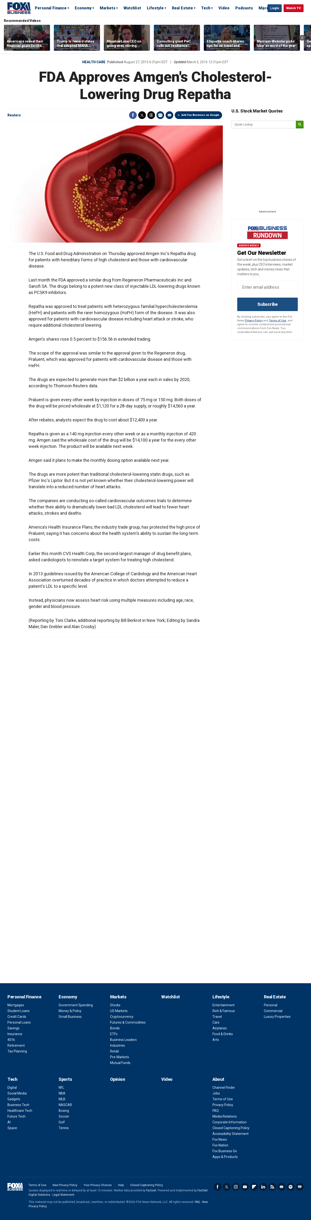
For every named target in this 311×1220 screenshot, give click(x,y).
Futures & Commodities (128, 1022)
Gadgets (13, 1099)
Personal (270, 1005)
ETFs (114, 1034)
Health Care (94, 62)
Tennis (64, 1128)
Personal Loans (19, 1022)
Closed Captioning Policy (230, 1128)
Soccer (64, 1116)
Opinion (117, 1079)
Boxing (64, 1111)
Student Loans (18, 1011)
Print (160, 115)
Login (274, 8)
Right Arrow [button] (302, 38)
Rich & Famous (223, 1011)
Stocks (115, 1005)
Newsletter (281, 1187)
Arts (215, 1040)
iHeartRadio (300, 1187)
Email (169, 115)
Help (121, 1185)
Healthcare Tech (19, 1111)
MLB (62, 1099)
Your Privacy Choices (98, 1185)
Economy (83, 8)
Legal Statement (63, 1194)
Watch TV (293, 8)
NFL (61, 1087)
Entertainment (223, 1005)
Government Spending (76, 1005)
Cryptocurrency (121, 1017)
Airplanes (219, 1028)
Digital (12, 1087)
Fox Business (19, 8)
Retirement (16, 1045)
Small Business (70, 1017)
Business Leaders (123, 1040)
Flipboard (254, 1187)
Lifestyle (155, 8)
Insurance (14, 1034)
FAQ (215, 1111)
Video (224, 8)
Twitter (142, 115)
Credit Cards (16, 1017)
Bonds (115, 1028)
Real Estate (182, 8)
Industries (117, 1045)
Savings (13, 1028)
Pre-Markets (119, 1057)
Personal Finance (51, 8)
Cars (215, 1022)
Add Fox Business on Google (200, 115)
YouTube (245, 1187)
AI (9, 1122)
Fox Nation (220, 1145)
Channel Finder (223, 1087)
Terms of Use (277, 320)
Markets (107, 8)
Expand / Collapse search (263, 8)
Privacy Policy (254, 320)
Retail (114, 1051)
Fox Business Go (224, 1151)
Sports (65, 1079)
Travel (217, 1017)
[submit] (300, 125)
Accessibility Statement (230, 1134)
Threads (151, 115)
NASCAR (65, 1105)
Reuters (14, 115)
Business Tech (18, 1105)
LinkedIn (263, 1187)
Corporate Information (229, 1122)
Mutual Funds (120, 1063)
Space (12, 1128)
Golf (62, 1122)
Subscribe (267, 304)
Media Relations (224, 1116)
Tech (205, 8)
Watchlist (132, 8)
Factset (151, 1190)
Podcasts (244, 8)
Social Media (17, 1093)
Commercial (273, 1011)
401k (11, 1040)
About (218, 1079)
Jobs (216, 1093)
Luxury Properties (277, 1017)
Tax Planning (17, 1051)
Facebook (133, 115)
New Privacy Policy (65, 1185)
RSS (272, 1187)
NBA (62, 1093)
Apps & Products (225, 1157)
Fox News (219, 1139)
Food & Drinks (222, 1034)
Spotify (290, 1187)
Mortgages (15, 1005)
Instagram (236, 1187)
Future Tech (16, 1116)
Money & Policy (70, 1011)
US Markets (119, 1011)
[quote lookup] (263, 124)
